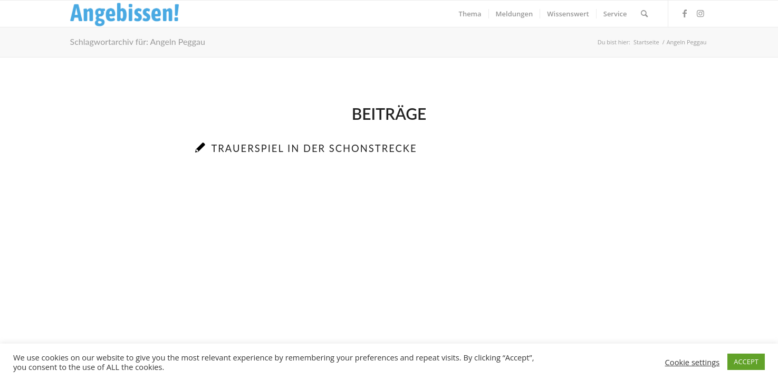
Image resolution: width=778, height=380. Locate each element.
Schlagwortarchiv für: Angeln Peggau (137, 41)
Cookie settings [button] (692, 362)
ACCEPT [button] (746, 361)
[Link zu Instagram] (700, 13)
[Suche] (644, 14)
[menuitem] (470, 14)
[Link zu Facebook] (685, 13)
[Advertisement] (389, 270)
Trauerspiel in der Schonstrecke (314, 148)
